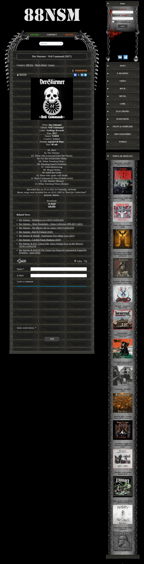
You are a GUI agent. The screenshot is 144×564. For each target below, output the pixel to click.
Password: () (120, 15)
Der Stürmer (55, 124)
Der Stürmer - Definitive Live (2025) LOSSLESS (41, 220)
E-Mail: (115, 9)
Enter (123, 26)
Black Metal (40, 65)
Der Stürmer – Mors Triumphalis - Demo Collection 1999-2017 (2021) (51, 224)
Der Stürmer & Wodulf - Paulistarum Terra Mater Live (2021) (47, 236)
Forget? (125, 15)
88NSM (23, 74)
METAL (30, 65)
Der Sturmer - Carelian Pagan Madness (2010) (40, 240)
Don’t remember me (122, 22)
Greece (51, 65)
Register (122, 9)
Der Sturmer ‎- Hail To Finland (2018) (36, 232)
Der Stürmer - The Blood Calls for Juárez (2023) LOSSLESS (46, 228)
